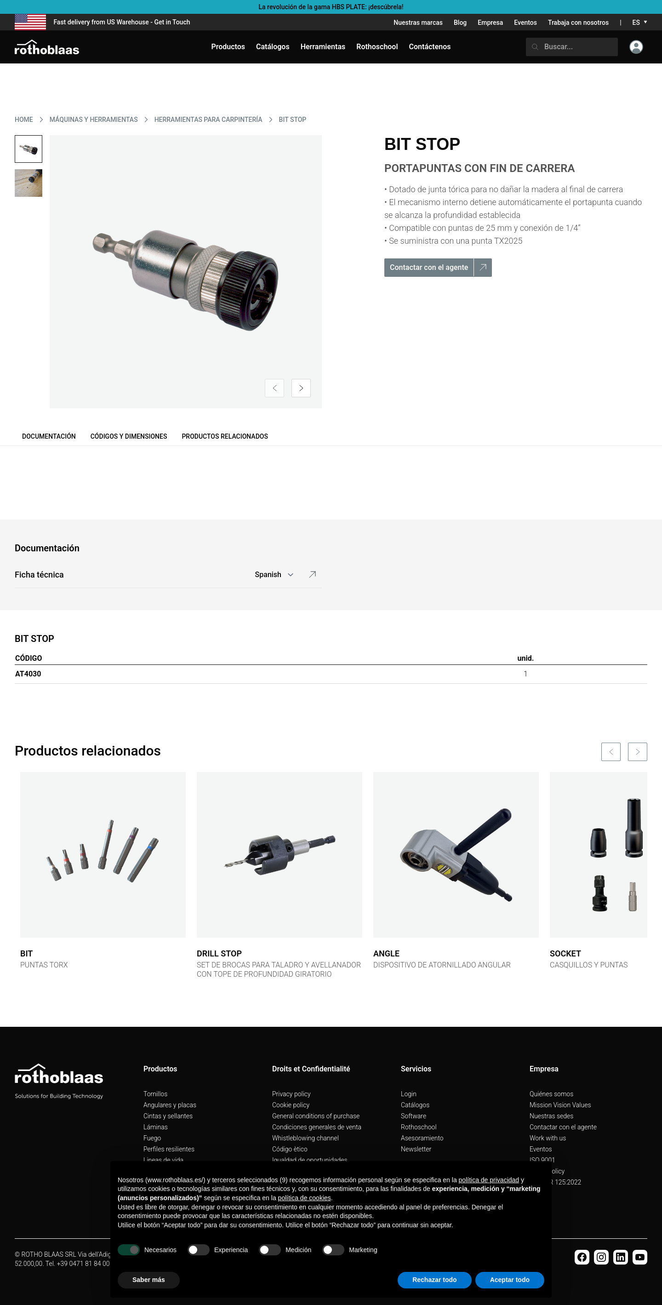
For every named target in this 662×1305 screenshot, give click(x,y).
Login (409, 1094)
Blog (460, 22)
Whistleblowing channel (305, 1138)
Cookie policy (290, 1105)
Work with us (548, 1138)
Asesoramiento (422, 1138)
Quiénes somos (551, 1094)
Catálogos (415, 1105)
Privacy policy (291, 1094)
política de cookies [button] (304, 1198)
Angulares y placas (169, 1105)
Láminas (155, 1127)
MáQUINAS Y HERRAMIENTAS (94, 119)
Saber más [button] (148, 1279)
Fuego (152, 1138)
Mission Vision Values (560, 1105)
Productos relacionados (225, 436)
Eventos (525, 22)
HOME (24, 119)
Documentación (49, 436)
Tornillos (155, 1094)
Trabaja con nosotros (578, 22)
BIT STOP (293, 119)
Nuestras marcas (418, 22)
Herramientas (323, 46)
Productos (228, 46)
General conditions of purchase (316, 1116)
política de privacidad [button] (489, 1180)
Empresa (490, 22)
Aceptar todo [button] (510, 1279)
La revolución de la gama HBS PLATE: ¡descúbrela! (330, 7)
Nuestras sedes (551, 1116)
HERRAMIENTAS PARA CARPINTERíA (208, 119)
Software (413, 1116)
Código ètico (290, 1149)
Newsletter (416, 1149)
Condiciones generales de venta (316, 1127)
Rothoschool (419, 1127)
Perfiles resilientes (168, 1149)
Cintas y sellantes (168, 1116)
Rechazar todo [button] (434, 1279)
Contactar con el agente (563, 1127)
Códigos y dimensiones (129, 436)
